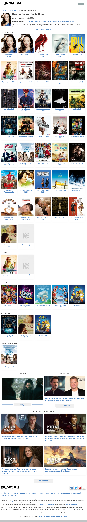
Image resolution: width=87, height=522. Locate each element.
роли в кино (29, 21)
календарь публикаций (71, 493)
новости (14, 493)
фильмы (23, 493)
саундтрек (55, 21)
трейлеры (5, 493)
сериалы (32, 493)
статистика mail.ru (9, 495)
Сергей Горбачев (71, 504)
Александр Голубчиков (46, 504)
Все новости (64, 406)
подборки (55, 493)
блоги (40, 493)
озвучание (47, 21)
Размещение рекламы (59, 516)
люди (47, 493)
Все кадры (22, 405)
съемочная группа (67, 21)
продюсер (38, 21)
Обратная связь (44, 516)
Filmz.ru (14, 502)
